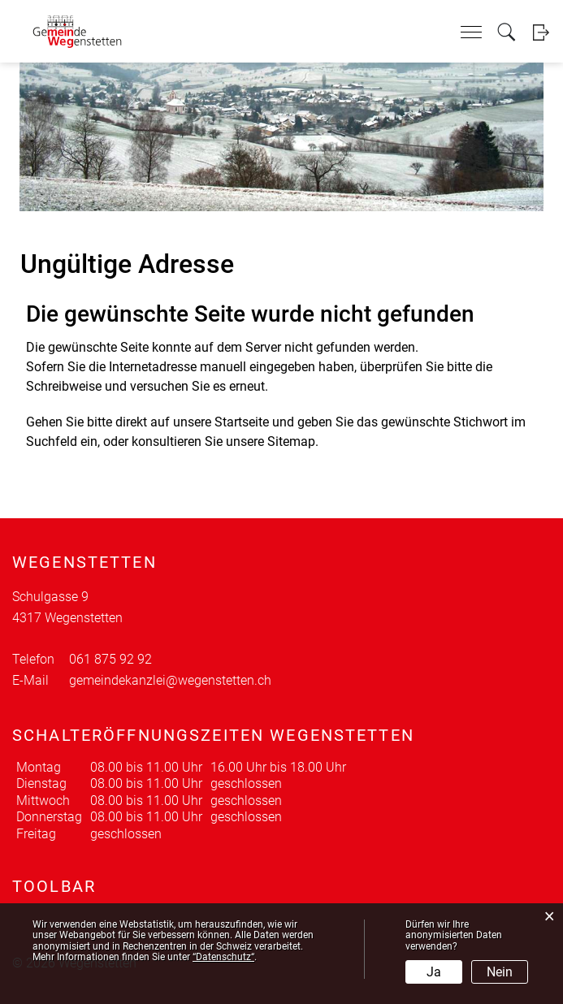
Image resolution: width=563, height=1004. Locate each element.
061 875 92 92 (110, 659)
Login (541, 32)
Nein (500, 972)
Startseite (241, 422)
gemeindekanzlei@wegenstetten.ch (170, 680)
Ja (434, 972)
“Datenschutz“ (223, 957)
